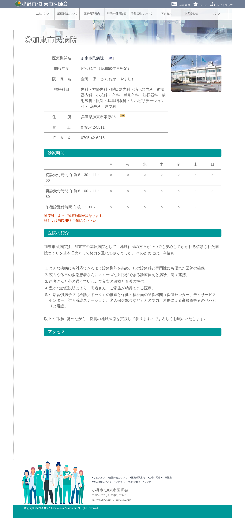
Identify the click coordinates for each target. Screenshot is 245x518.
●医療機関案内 (137, 477)
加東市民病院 (92, 58)
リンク (216, 13)
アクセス (166, 13)
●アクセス (119, 481)
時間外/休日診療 (116, 13)
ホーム (200, 5)
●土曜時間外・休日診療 (160, 477)
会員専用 (181, 4)
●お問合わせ (133, 481)
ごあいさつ (42, 13)
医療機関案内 (92, 13)
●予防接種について (101, 481)
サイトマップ (221, 5)
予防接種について (141, 13)
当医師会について (67, 13)
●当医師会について (117, 477)
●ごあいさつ (98, 477)
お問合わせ (191, 13)
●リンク (147, 481)
